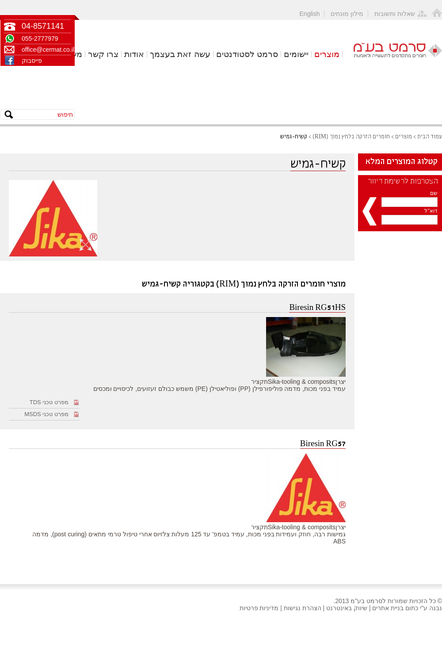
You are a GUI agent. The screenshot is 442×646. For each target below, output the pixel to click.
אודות (134, 54)
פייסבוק (32, 60)
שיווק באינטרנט (346, 608)
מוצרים (326, 54)
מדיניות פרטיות (259, 608)
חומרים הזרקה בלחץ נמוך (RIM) (351, 137)
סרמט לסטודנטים (247, 54)
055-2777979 (40, 38)
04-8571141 (43, 26)
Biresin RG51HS (317, 308)
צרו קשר (103, 54)
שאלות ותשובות (394, 13)
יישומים (296, 54)
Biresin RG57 (323, 444)
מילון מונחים (347, 13)
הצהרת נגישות (302, 608)
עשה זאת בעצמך (180, 54)
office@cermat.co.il (46, 49)
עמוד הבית (429, 137)
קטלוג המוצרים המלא (402, 162)
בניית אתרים (388, 608)
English (310, 13)
